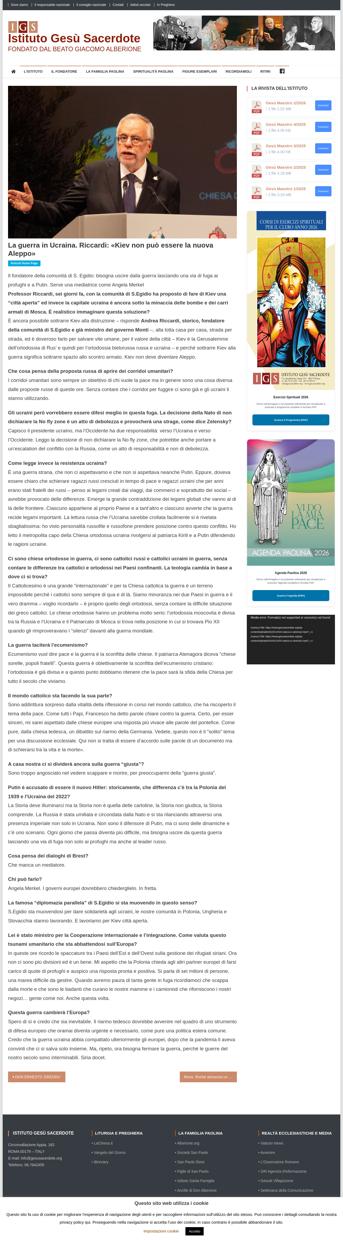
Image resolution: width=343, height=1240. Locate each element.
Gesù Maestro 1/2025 (286, 188)
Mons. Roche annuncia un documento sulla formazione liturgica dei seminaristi (210, 1077)
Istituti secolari (140, 5)
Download (323, 105)
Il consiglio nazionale (91, 5)
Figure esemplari (199, 71)
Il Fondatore (64, 71)
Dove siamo (19, 5)
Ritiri (265, 71)
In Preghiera (165, 5)
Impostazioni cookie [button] (161, 1231)
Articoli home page (24, 263)
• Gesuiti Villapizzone (275, 1181)
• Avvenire (266, 1152)
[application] (291, 639)
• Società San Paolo (191, 1152)
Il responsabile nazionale (52, 5)
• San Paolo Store (190, 1162)
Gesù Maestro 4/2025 (286, 124)
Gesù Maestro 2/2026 (286, 103)
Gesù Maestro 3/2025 (286, 145)
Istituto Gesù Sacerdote (74, 38)
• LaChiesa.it (102, 1143)
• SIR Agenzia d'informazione (282, 1171)
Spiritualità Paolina (153, 71)
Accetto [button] (194, 1231)
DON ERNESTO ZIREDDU (37, 1077)
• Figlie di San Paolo (192, 1171)
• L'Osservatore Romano (278, 1162)
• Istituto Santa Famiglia (194, 1181)
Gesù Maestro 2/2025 (286, 167)
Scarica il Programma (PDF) (291, 419)
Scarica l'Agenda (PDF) (291, 595)
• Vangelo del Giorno (109, 1152)
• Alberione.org (187, 1143)
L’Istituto (33, 71)
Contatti (118, 5)
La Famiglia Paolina (105, 71)
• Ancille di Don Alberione (196, 1190)
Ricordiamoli (239, 71)
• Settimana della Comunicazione (286, 1190)
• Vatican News (270, 1143)
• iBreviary (100, 1162)
